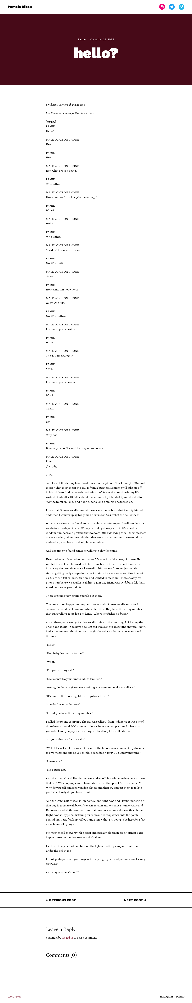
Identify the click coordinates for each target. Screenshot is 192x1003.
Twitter (180, 996)
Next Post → (135, 900)
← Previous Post (61, 900)
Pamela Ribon (20, 7)
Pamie (81, 39)
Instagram (166, 996)
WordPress (14, 996)
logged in (67, 937)
